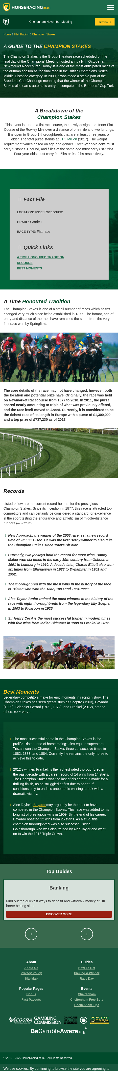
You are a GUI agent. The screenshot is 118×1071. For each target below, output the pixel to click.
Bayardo (39, 805)
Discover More (59, 914)
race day (87, 978)
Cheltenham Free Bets (86, 999)
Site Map (31, 978)
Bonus (31, 994)
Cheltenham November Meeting (50, 22)
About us (31, 968)
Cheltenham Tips (86, 1005)
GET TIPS (105, 22)
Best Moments (29, 268)
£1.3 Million (68, 139)
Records (25, 263)
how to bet (86, 968)
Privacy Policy (31, 973)
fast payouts (31, 999)
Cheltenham (87, 994)
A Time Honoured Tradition (40, 257)
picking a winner (86, 973)
